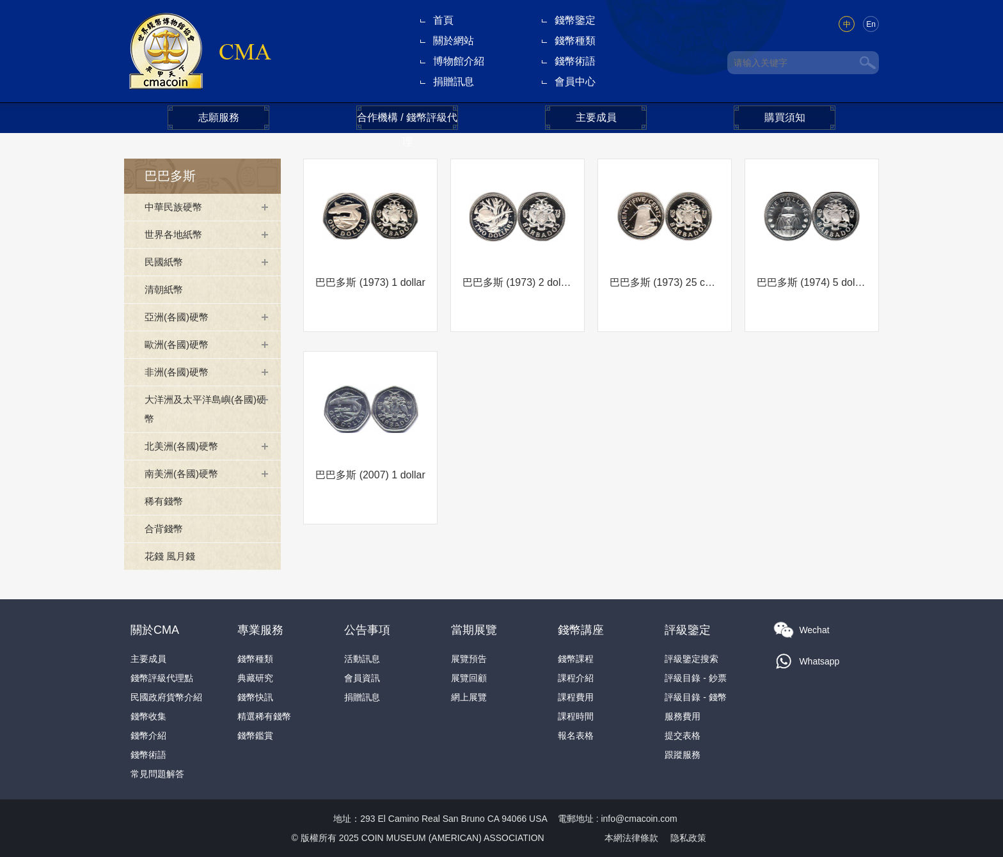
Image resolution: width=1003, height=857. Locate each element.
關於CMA (154, 630)
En (871, 24)
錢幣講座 (581, 630)
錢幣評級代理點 (161, 678)
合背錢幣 (165, 528)
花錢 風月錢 (171, 556)
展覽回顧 (469, 678)
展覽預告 (469, 659)
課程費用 (576, 697)
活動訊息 (362, 659)
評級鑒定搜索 (691, 659)
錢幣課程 (576, 659)
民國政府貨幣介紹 (166, 697)
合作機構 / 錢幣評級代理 (407, 121)
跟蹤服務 (682, 755)
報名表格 (576, 735)
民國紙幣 (165, 261)
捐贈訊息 (453, 81)
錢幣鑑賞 (255, 735)
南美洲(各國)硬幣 (184, 473)
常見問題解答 (157, 774)
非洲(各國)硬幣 (179, 371)
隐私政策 (688, 838)
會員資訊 (362, 678)
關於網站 (453, 40)
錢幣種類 (575, 40)
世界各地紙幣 (175, 234)
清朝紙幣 (165, 289)
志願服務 (218, 117)
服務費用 (682, 716)
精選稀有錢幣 (264, 716)
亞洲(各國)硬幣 (179, 316)
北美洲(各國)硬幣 (184, 446)
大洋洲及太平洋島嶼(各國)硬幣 (204, 409)
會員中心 (575, 81)
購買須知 (784, 117)
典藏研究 (255, 678)
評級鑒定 (688, 630)
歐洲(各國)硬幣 (179, 344)
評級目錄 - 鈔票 (695, 678)
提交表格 (682, 735)
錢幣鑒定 (575, 20)
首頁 (443, 20)
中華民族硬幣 (175, 206)
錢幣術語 (575, 61)
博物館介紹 (458, 61)
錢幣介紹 (148, 735)
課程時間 (576, 716)
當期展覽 (474, 630)
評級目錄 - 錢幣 (695, 697)
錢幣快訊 (255, 697)
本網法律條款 (631, 838)
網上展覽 (469, 697)
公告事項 (367, 630)
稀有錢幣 (165, 501)
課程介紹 (576, 678)
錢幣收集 (148, 716)
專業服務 (260, 630)
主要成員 (596, 117)
